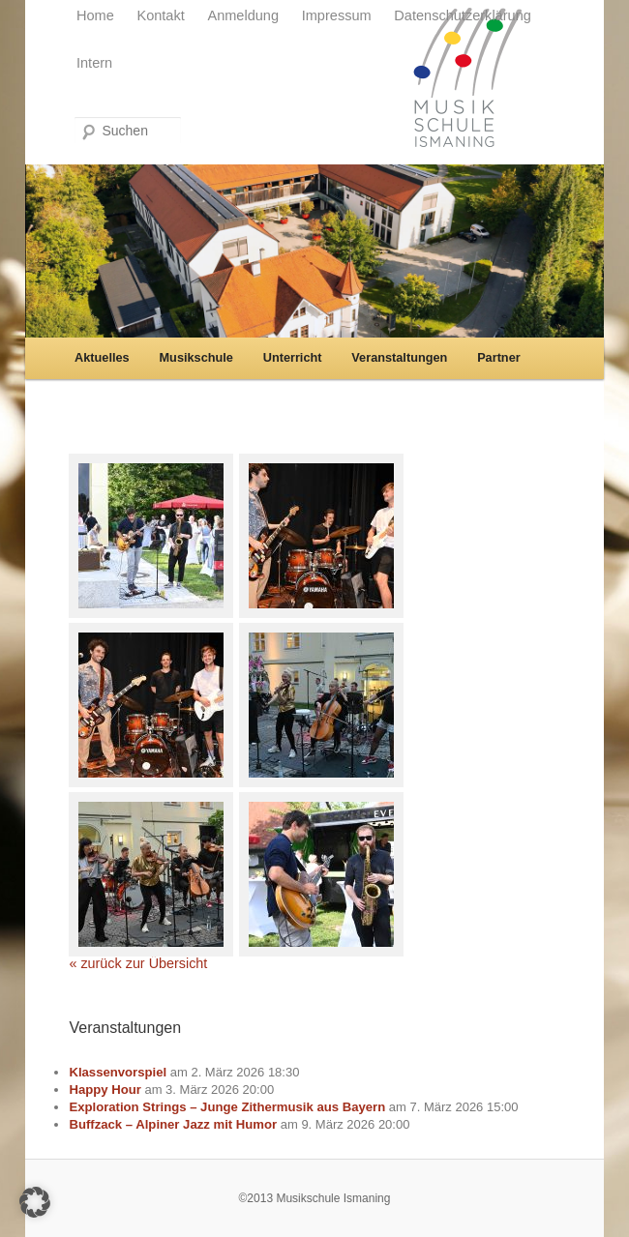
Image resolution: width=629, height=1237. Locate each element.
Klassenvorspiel (117, 1072)
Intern (94, 63)
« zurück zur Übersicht (138, 963)
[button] (35, 1202)
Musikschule (196, 357)
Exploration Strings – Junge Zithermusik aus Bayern (227, 1107)
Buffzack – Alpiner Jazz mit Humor (173, 1124)
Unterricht (292, 357)
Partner (499, 357)
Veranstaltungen (399, 357)
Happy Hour (104, 1089)
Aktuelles (102, 357)
